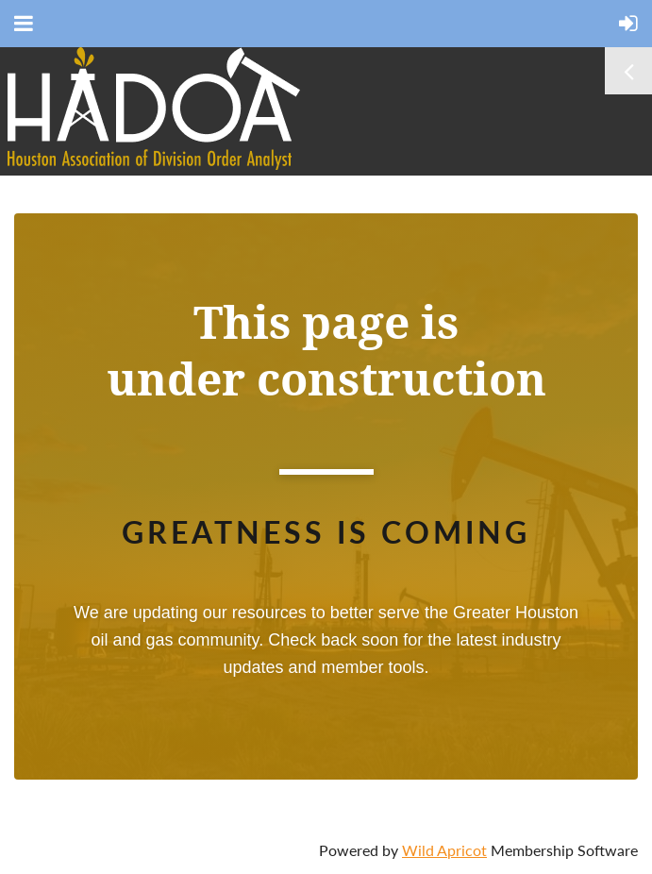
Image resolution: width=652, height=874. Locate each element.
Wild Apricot (444, 850)
